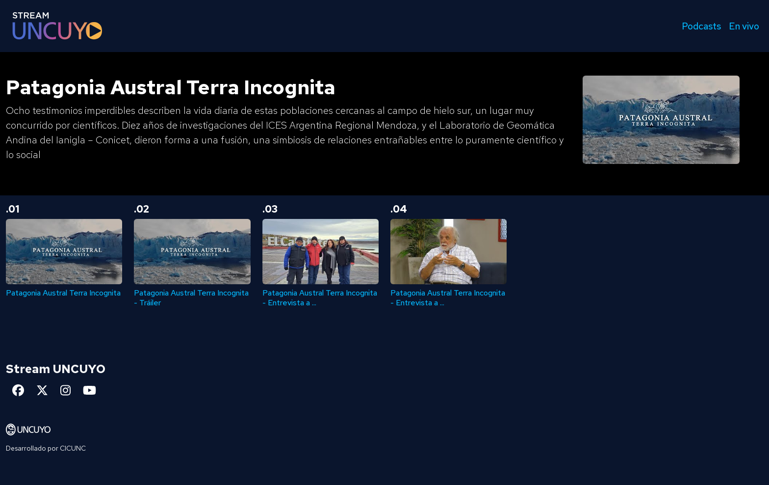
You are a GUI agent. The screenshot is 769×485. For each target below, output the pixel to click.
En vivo (744, 26)
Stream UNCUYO (55, 369)
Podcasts (701, 26)
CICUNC (73, 448)
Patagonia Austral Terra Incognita (63, 293)
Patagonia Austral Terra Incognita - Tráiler (191, 297)
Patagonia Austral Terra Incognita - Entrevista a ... (319, 297)
